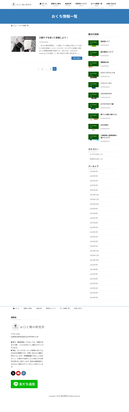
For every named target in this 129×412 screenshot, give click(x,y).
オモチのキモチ (106, 94)
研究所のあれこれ (96, 159)
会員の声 (39, 308)
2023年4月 (94, 288)
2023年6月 (94, 279)
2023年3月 (94, 293)
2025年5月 (94, 171)
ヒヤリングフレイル (108, 73)
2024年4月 (94, 232)
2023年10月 (94, 260)
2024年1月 (94, 246)
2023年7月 (94, 274)
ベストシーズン (106, 83)
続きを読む (76, 58)
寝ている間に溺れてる (109, 115)
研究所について (51, 308)
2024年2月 (94, 241)
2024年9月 (94, 209)
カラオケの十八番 (107, 104)
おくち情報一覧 (65, 308)
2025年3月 (94, 181)
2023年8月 (94, 269)
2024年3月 (94, 237)
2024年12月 (94, 195)
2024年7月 (94, 218)
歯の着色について (107, 52)
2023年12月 (94, 251)
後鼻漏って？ (105, 41)
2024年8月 (94, 213)
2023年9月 (94, 265)
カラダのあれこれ (96, 154)
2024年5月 (94, 227)
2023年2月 (94, 297)
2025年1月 (94, 190)
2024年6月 (94, 223)
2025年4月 (94, 176)
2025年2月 (94, 185)
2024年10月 (94, 204)
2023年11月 (94, 255)
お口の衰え (105, 125)
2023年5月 (94, 283)
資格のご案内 (28, 308)
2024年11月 (94, 199)
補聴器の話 (105, 62)
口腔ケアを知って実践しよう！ (53, 37)
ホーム (16, 308)
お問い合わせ (78, 308)
